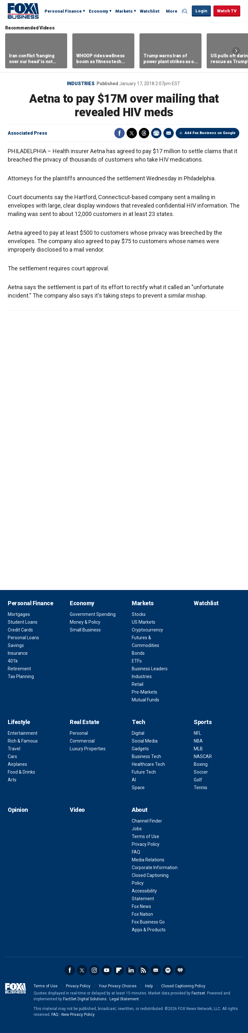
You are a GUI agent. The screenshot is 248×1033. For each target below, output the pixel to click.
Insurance (18, 653)
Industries (81, 83)
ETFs (137, 661)
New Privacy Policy (78, 1014)
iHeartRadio (180, 970)
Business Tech (146, 756)
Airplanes (17, 764)
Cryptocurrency (147, 629)
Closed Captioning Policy (183, 986)
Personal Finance (63, 11)
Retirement (19, 668)
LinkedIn (131, 970)
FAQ (136, 852)
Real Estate (84, 722)
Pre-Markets (144, 692)
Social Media (145, 741)
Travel (14, 748)
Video (77, 809)
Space (138, 787)
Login (201, 10)
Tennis (200, 787)
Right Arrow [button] (236, 51)
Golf (198, 779)
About (140, 809)
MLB (198, 748)
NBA (198, 741)
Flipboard (119, 970)
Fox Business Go (148, 922)
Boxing (201, 764)
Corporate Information (155, 867)
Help (149, 986)
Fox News (141, 906)
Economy (98, 11)
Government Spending (93, 614)
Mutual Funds (145, 699)
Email (168, 133)
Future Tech (144, 772)
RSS (143, 970)
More (171, 11)
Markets (124, 11)
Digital (138, 733)
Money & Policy (85, 622)
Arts (12, 779)
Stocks (139, 614)
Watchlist (150, 11)
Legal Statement (124, 999)
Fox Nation (142, 914)
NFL (197, 733)
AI (134, 779)
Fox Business (23, 11)
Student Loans (22, 622)
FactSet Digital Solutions (85, 999)
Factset (198, 993)
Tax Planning (21, 676)
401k (13, 661)
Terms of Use (145, 836)
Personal (79, 733)
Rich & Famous (23, 741)
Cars (12, 756)
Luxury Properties (88, 748)
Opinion (18, 809)
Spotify (168, 970)
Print (156, 133)
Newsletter (155, 970)
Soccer (201, 772)
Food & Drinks (21, 772)
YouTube (106, 970)
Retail (137, 684)
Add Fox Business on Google (210, 133)
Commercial (82, 741)
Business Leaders (150, 668)
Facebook (119, 133)
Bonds (138, 653)
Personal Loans (23, 637)
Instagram (94, 970)
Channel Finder (147, 820)
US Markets (143, 622)
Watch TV (227, 10)
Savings (16, 645)
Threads (144, 133)
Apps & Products (149, 929)
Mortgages (19, 614)
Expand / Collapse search (185, 11)
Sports (203, 722)
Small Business (85, 629)
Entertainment (22, 733)
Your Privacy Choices (118, 986)
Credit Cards (20, 629)
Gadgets (140, 748)
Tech (138, 722)
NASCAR (203, 756)
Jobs (137, 828)
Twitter (132, 133)
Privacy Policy (146, 844)
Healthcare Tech (148, 764)
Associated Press (27, 133)
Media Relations (148, 859)
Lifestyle (19, 722)
